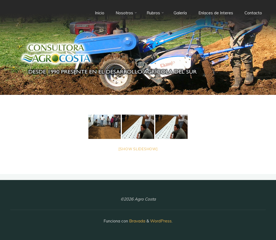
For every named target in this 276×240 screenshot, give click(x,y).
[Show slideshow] (138, 149)
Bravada (136, 221)
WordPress (161, 221)
